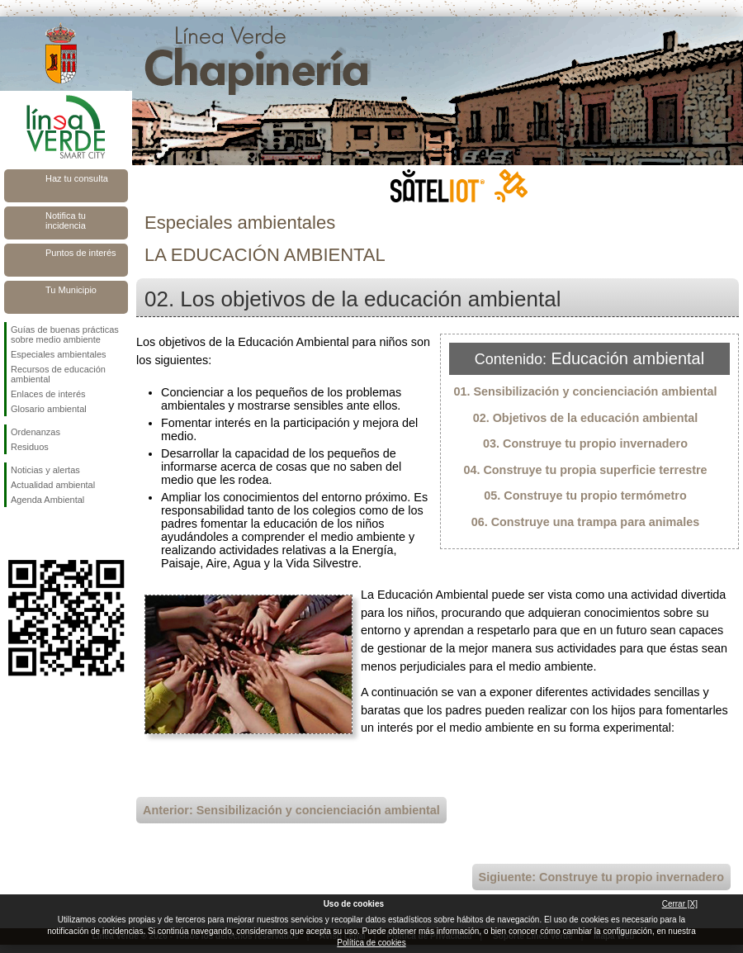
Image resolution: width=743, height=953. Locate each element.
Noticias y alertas (45, 470)
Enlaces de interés (48, 394)
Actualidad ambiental (53, 485)
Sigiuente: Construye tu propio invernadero (601, 877)
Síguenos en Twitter (41, 533)
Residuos (30, 447)
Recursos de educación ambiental (58, 374)
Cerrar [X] (680, 903)
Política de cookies (371, 942)
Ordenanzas (35, 432)
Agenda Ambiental (47, 500)
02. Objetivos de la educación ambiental (585, 417)
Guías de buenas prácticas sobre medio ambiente (65, 334)
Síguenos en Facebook (14, 533)
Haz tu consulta (76, 178)
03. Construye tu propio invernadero (585, 443)
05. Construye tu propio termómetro (585, 495)
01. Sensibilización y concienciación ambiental (585, 391)
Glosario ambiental (49, 409)
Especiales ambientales (58, 354)
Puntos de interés (80, 253)
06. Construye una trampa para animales (585, 522)
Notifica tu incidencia (65, 220)
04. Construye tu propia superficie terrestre (585, 469)
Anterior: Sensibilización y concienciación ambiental (291, 810)
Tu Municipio (71, 290)
